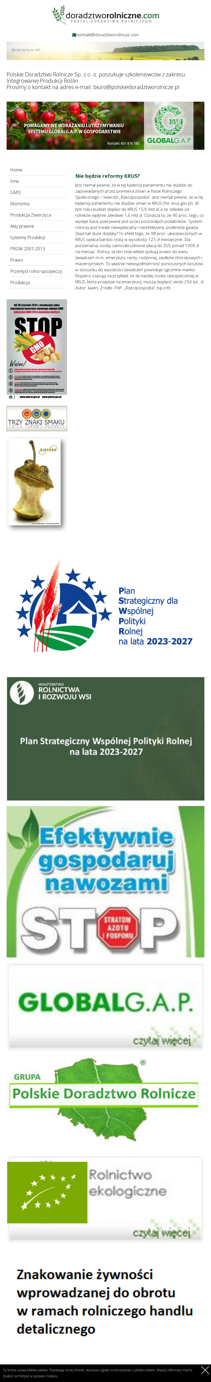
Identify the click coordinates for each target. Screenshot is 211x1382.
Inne (14, 181)
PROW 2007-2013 (27, 249)
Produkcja (20, 282)
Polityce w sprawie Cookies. (38, 1376)
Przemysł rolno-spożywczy (36, 271)
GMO (15, 192)
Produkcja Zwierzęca (30, 215)
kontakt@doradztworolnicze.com (108, 34)
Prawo (16, 260)
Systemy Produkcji (27, 237)
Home (16, 170)
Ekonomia (19, 204)
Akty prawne (22, 226)
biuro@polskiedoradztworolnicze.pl (136, 87)
